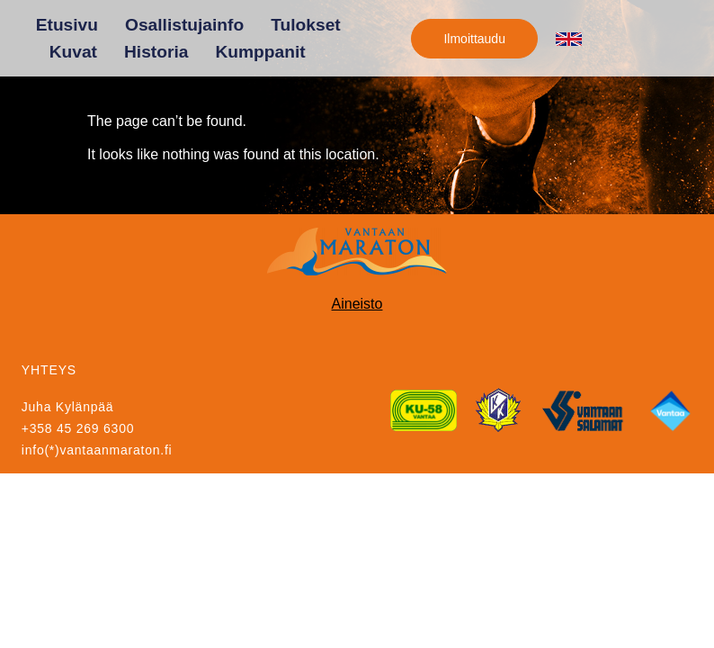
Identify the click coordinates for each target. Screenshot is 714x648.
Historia (156, 51)
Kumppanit (260, 51)
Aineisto (357, 303)
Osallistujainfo (184, 24)
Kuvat (73, 51)
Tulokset (305, 24)
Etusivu (67, 24)
